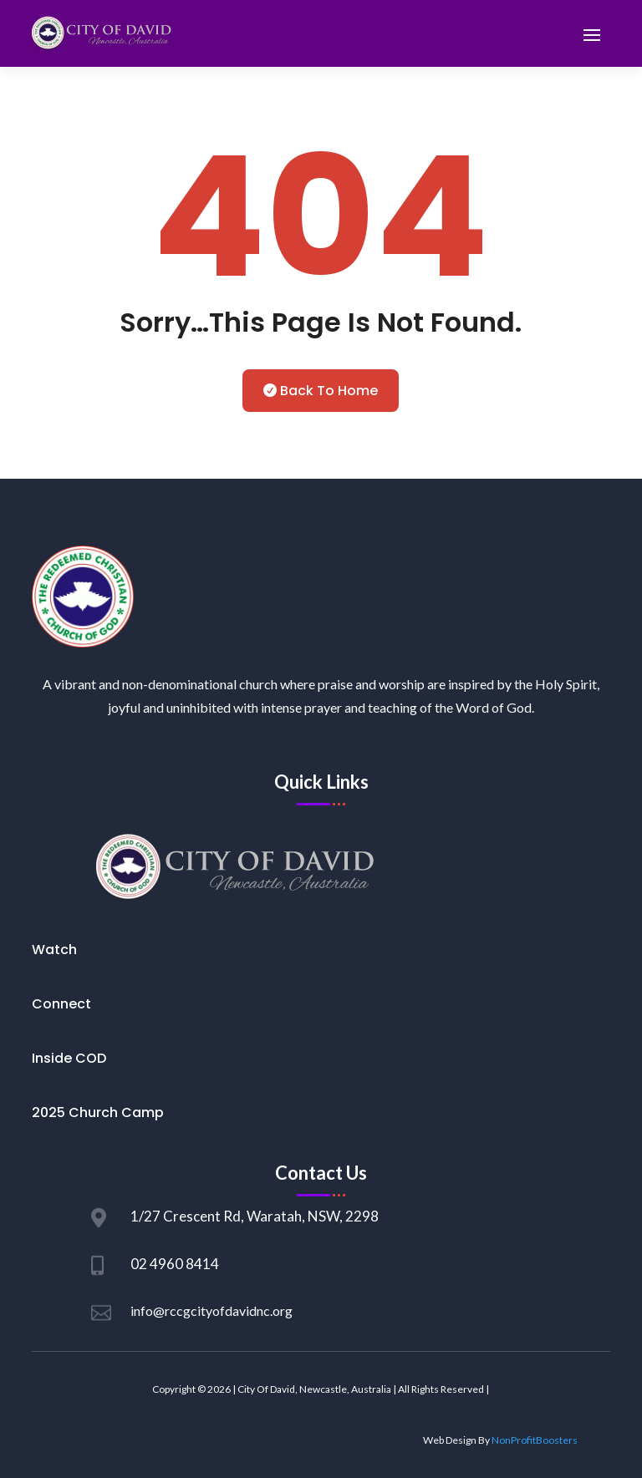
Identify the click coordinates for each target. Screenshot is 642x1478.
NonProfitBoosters (535, 1440)
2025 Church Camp (98, 1112)
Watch (54, 949)
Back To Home (329, 390)
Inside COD (69, 1058)
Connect (61, 1003)
